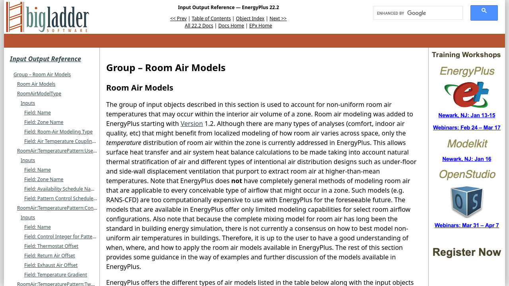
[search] (415, 13)
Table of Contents (211, 18)
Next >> (278, 18)
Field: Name (37, 112)
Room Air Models (36, 84)
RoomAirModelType (39, 93)
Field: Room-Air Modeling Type (58, 131)
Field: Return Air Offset (49, 255)
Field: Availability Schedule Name (61, 189)
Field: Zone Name (43, 122)
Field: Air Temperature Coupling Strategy (69, 141)
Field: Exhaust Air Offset (51, 265)
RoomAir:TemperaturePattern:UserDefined (65, 150)
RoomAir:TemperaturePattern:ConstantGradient (70, 208)
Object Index (250, 18)
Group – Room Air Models (42, 74)
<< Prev (178, 18)
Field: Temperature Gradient (55, 274)
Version (192, 123)
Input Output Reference (45, 58)
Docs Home (231, 25)
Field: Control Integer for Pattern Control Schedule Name (88, 236)
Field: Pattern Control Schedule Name (66, 198)
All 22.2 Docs (199, 25)
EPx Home (260, 25)
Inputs (28, 103)
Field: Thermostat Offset (51, 246)
